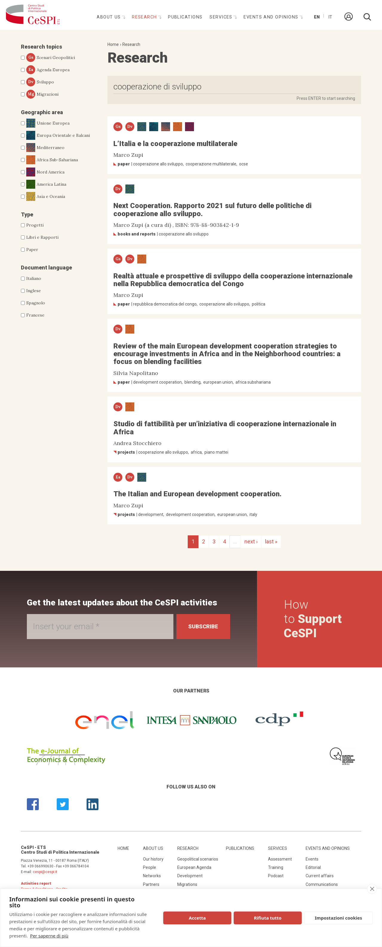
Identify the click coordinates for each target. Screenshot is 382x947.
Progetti (35, 225)
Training (275, 867)
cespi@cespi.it (45, 872)
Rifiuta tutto (267, 918)
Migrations (187, 884)
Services (222, 17)
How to (313, 619)
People (149, 867)
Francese (35, 315)
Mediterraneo (45, 147)
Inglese (33, 290)
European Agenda (194, 867)
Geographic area (42, 112)
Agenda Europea (48, 69)
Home (113, 44)
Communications (322, 884)
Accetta (197, 918)
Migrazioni (42, 94)
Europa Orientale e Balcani (58, 135)
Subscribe (203, 626)
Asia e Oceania (45, 196)
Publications (185, 17)
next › (251, 541)
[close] (372, 889)
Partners (151, 884)
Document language (46, 267)
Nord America (45, 172)
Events (312, 859)
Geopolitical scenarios (197, 859)
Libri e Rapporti (42, 237)
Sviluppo (40, 82)
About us (109, 17)
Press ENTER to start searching (326, 98)
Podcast (276, 875)
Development (190, 875)
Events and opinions (272, 17)
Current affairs (320, 875)
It (330, 17)
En (317, 17)
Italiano (33, 278)
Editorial (313, 867)
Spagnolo (35, 303)
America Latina (46, 184)
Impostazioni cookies (338, 918)
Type (27, 214)
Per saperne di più (49, 936)
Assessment (280, 859)
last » (271, 541)
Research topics (41, 47)
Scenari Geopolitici (50, 57)
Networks (152, 875)
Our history (153, 859)
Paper (32, 249)
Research (145, 17)
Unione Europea (48, 123)
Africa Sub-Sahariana (52, 159)
